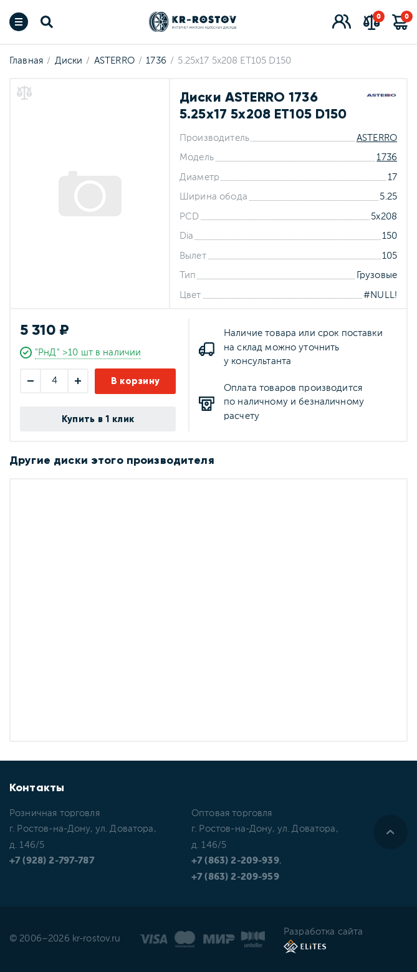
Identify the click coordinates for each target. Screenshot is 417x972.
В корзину (135, 381)
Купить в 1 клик (98, 419)
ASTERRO (377, 138)
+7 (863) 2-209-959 (235, 877)
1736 (386, 157)
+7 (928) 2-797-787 (51, 860)
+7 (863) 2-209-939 (235, 860)
